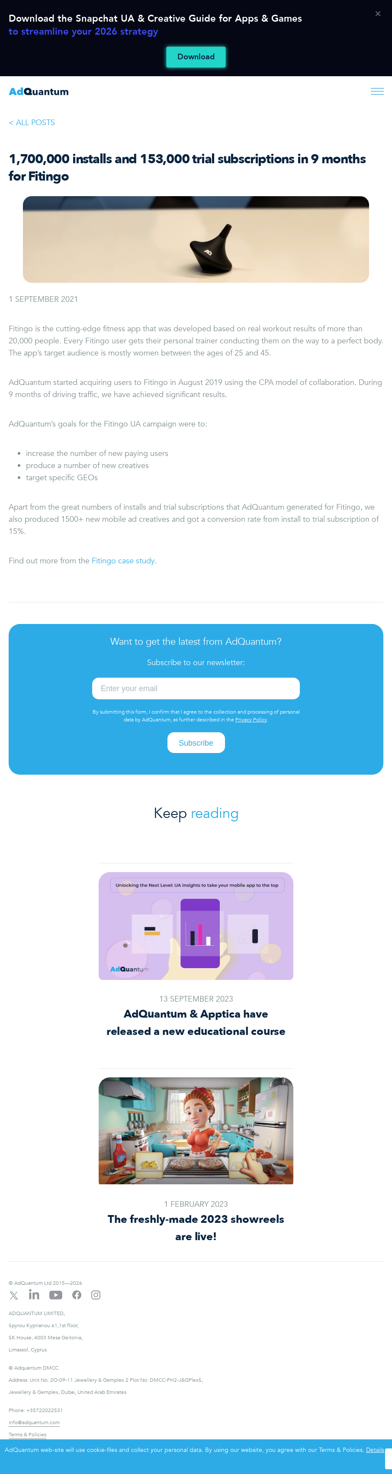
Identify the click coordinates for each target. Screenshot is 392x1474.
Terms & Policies (27, 1434)
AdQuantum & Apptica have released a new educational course (196, 1023)
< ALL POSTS (32, 122)
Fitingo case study (123, 561)
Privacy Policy (251, 719)
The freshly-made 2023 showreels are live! (196, 1228)
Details (375, 1450)
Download (196, 57)
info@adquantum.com (34, 1422)
